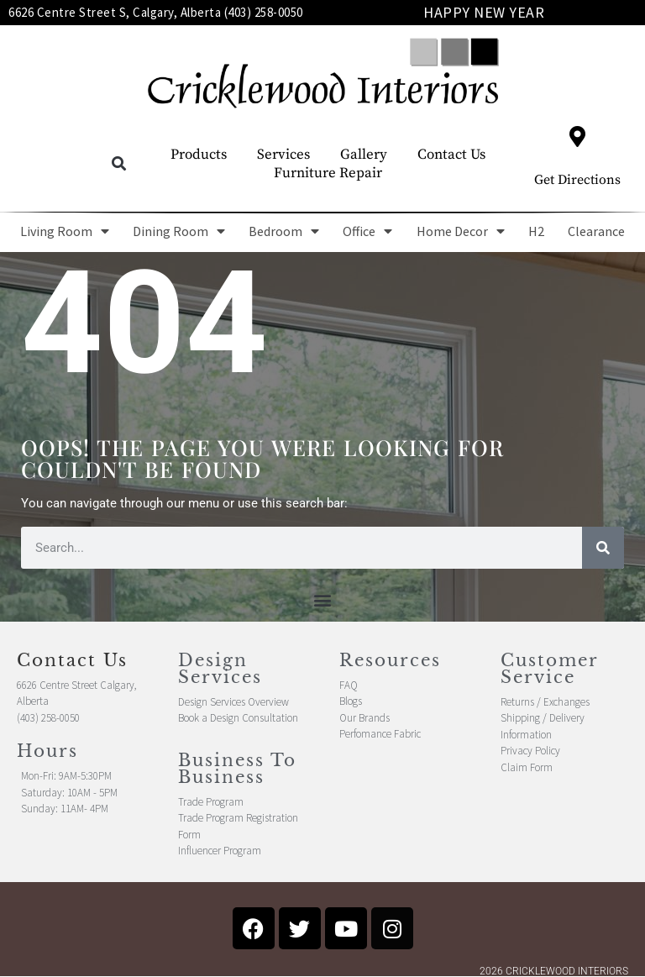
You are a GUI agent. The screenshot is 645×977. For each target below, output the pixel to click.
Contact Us (451, 154)
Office (367, 231)
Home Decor (461, 231)
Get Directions (577, 179)
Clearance (596, 231)
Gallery (363, 154)
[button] (119, 164)
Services (283, 154)
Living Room (64, 231)
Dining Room (179, 231)
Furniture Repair (328, 173)
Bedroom (284, 231)
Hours (47, 751)
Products (198, 154)
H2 (536, 231)
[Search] (603, 548)
